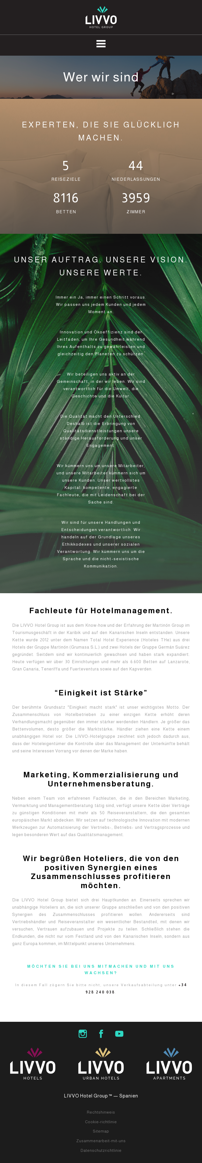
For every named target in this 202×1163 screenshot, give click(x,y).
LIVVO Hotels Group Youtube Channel (119, 1034)
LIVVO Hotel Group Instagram (83, 1034)
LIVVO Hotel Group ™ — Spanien (101, 1096)
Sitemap (101, 1131)
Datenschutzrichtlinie (101, 1150)
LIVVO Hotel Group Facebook (101, 1034)
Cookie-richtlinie (101, 1122)
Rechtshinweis (101, 1112)
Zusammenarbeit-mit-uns (101, 1141)
